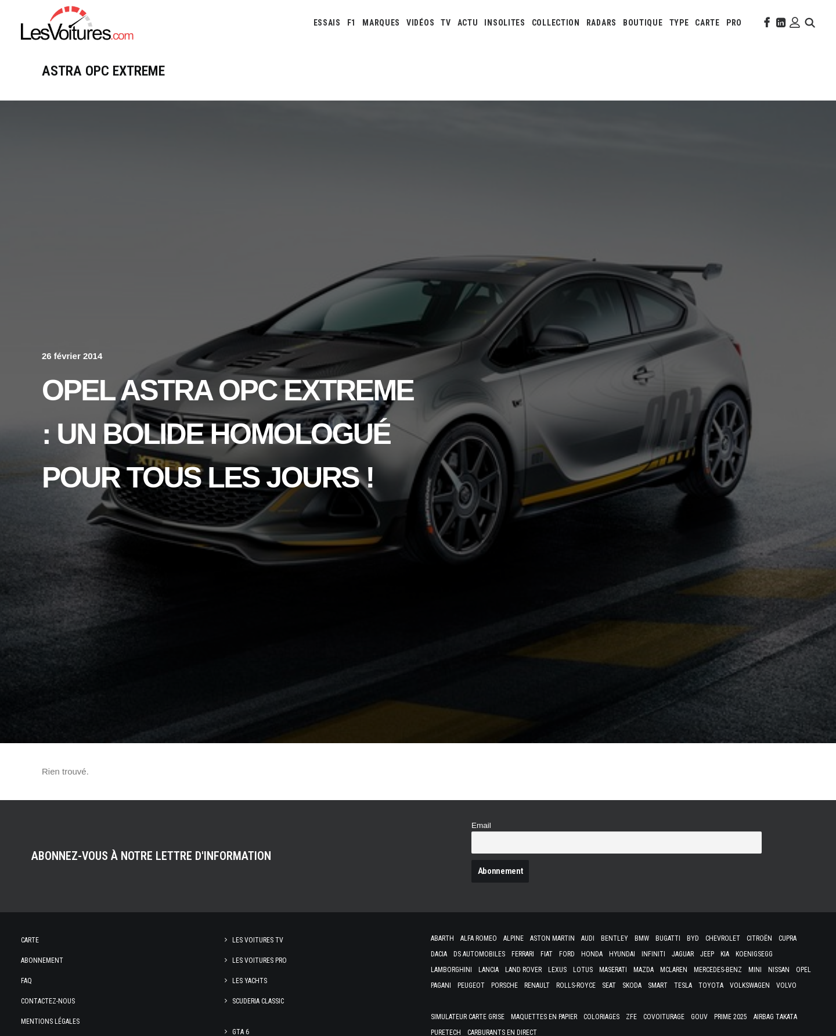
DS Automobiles (479, 969)
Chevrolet (722, 953)
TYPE (679, 22)
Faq (26, 996)
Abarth (442, 953)
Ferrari (522, 969)
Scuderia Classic (258, 1016)
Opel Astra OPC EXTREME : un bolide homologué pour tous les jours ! (227, 449)
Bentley (614, 953)
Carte (30, 955)
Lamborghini (451, 985)
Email (481, 840)
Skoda (632, 1000)
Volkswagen (750, 1000)
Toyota (710, 1000)
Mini (755, 985)
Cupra (788, 953)
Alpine (513, 953)
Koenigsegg (754, 969)
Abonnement (42, 976)
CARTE (707, 22)
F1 (351, 22)
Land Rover (523, 985)
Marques (381, 22)
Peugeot (471, 1000)
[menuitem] (327, 22)
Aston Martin (552, 953)
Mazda (643, 985)
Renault (537, 1000)
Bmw (642, 953)
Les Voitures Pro (259, 976)
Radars (601, 22)
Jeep (707, 969)
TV (446, 22)
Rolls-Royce (576, 1000)
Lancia (488, 985)
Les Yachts (249, 996)
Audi (587, 953)
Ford (567, 969)
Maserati (613, 985)
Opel (803, 985)
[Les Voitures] (77, 22)
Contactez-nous (48, 1016)
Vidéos (420, 22)
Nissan (779, 985)
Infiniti (653, 969)
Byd (693, 953)
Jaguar (683, 969)
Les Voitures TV (257, 955)
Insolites (504, 22)
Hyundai (622, 969)
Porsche (504, 1000)
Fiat (546, 969)
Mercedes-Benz (718, 985)
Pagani (441, 1000)
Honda (592, 969)
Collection (556, 22)
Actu (467, 22)
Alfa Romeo (478, 953)
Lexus (557, 985)
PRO (734, 22)
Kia (724, 969)
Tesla (683, 1000)
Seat (609, 1000)
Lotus (583, 985)
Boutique (643, 22)
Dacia (439, 969)
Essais (327, 22)
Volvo (786, 1000)
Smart (658, 1000)
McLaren (673, 985)
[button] (765, 22)
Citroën (759, 953)
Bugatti (667, 953)
